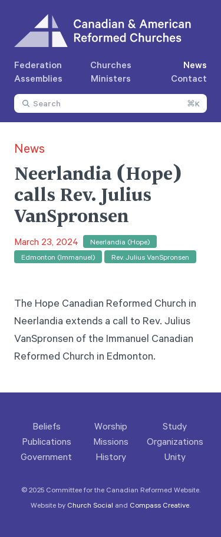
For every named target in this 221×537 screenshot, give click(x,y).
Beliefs (46, 426)
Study (175, 426)
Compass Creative (159, 504)
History (110, 456)
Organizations (175, 441)
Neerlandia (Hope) (120, 241)
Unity (175, 456)
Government (46, 456)
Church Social (90, 504)
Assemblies (38, 78)
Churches (110, 65)
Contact (189, 78)
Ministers (111, 78)
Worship (110, 426)
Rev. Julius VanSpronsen (150, 256)
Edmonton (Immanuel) (58, 256)
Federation (38, 65)
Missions (110, 441)
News (195, 65)
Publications (46, 441)
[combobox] (110, 103)
